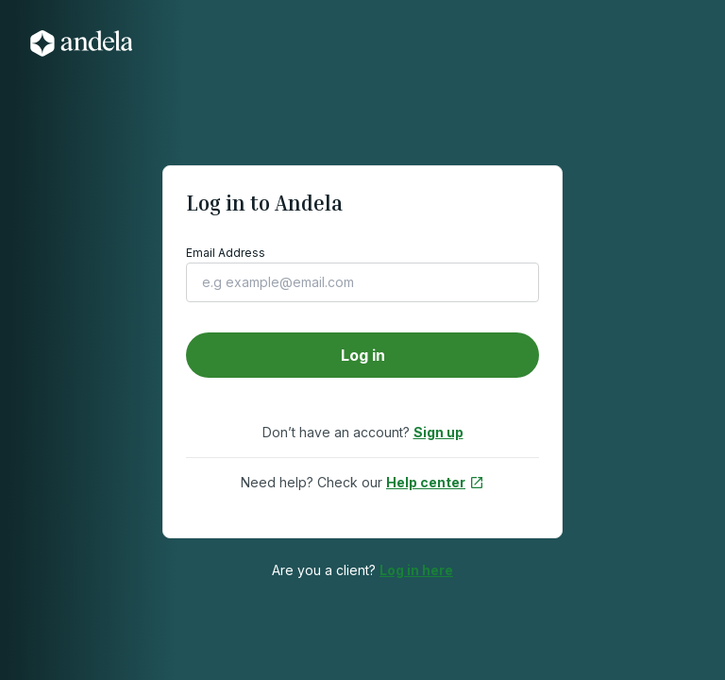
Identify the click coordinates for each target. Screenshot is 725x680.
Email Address (225, 253)
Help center (435, 482)
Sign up (438, 432)
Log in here (416, 570)
